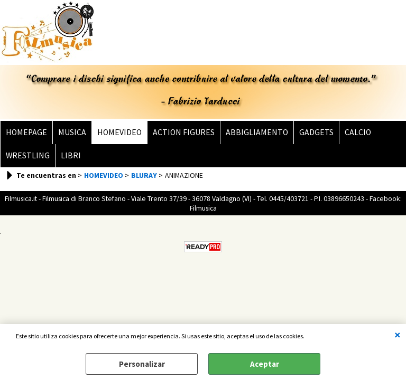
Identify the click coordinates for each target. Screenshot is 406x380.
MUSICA (72, 132)
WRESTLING (28, 155)
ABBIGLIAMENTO (257, 132)
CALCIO (358, 132)
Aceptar (264, 364)
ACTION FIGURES (184, 132)
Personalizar (142, 364)
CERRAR (397, 334)
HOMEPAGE (26, 132)
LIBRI (71, 155)
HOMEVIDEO (119, 132)
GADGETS (316, 132)
